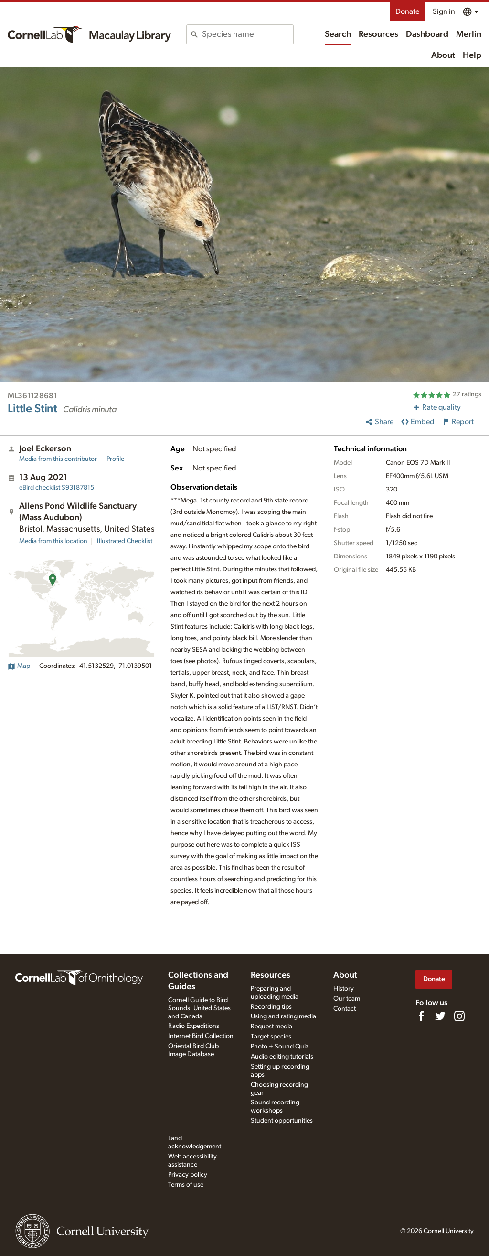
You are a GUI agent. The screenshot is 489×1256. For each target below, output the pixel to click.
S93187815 (56, 487)
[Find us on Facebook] (421, 1016)
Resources (378, 34)
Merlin (468, 34)
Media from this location (53, 541)
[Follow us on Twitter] (440, 1016)
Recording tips (271, 1007)
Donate (407, 11)
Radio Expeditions (193, 1026)
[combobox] (247, 34)
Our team (346, 998)
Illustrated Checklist (124, 541)
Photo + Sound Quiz (279, 1046)
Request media (271, 1026)
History (343, 988)
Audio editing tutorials (282, 1056)
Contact (344, 1008)
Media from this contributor (58, 459)
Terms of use (185, 1184)
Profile (115, 459)
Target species (271, 1036)
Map (19, 666)
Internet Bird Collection (201, 1036)
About (443, 55)
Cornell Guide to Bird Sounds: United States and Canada (199, 1008)
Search (338, 34)
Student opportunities (282, 1120)
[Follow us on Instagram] (459, 1016)
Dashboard (427, 34)
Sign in (444, 11)
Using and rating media (283, 1016)
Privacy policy (187, 1174)
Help (472, 55)
